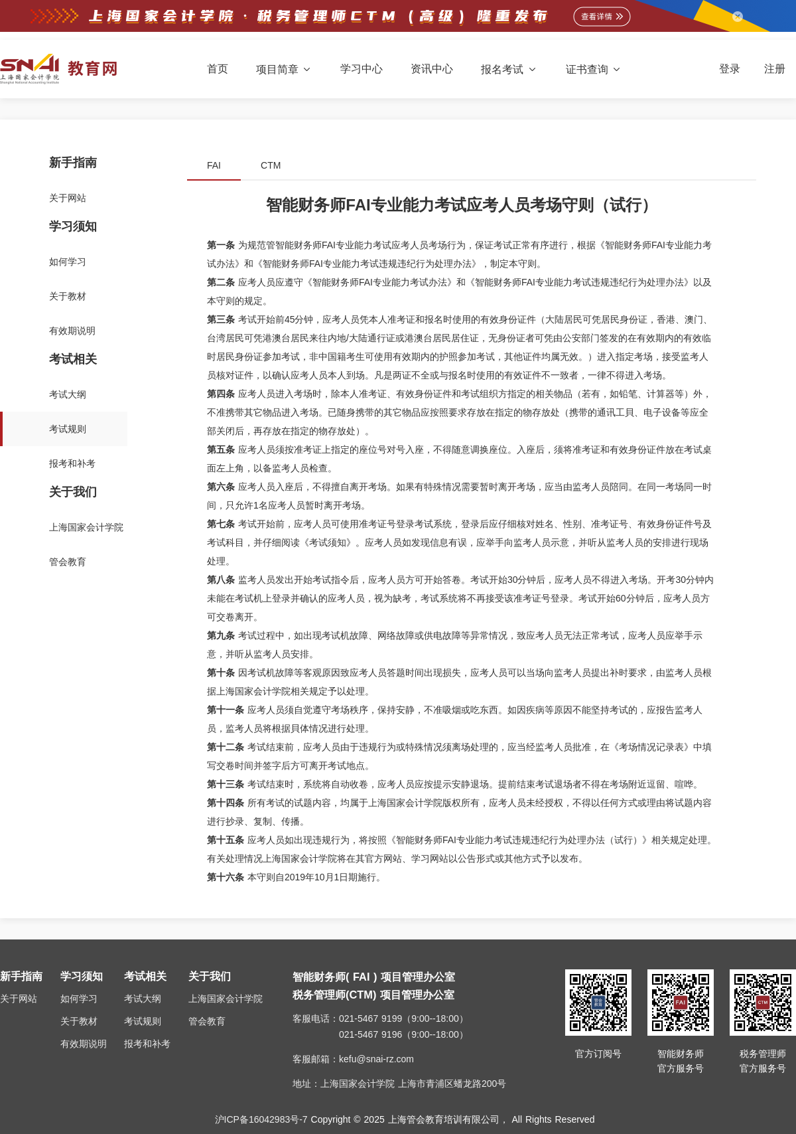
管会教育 (207, 1021)
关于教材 (79, 1021)
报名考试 (509, 69)
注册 (774, 68)
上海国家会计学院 (225, 998)
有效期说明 (83, 1043)
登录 (729, 68)
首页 (217, 68)
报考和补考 (147, 1043)
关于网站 (18, 998)
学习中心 (361, 68)
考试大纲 (142, 998)
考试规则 (142, 1021)
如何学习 (79, 998)
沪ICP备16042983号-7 (261, 1119)
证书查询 (594, 69)
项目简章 (284, 69)
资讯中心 (432, 68)
